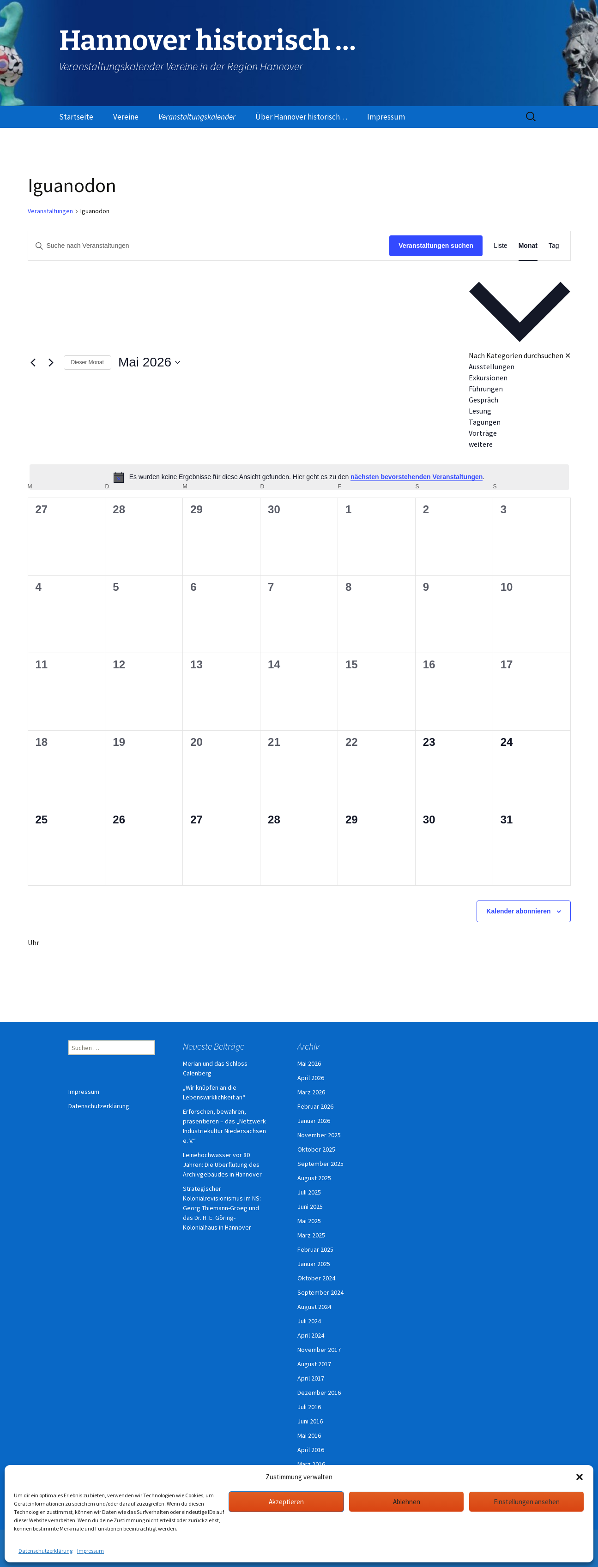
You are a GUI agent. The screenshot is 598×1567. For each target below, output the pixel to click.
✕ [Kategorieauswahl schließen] (568, 355)
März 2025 (311, 1235)
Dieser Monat (87, 362)
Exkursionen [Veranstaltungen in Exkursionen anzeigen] (488, 377)
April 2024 (310, 1335)
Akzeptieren (286, 1501)
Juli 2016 (309, 1407)
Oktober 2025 (316, 1149)
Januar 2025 (313, 1264)
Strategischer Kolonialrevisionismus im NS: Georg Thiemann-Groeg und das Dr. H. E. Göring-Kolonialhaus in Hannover (222, 1207)
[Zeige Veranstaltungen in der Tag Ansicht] (554, 245)
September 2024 (320, 1292)
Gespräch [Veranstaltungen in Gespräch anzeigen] (483, 399)
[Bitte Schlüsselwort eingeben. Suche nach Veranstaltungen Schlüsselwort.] (209, 245)
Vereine (126, 117)
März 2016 (311, 1464)
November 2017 (319, 1349)
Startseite (76, 117)
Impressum (90, 1550)
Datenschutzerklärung (45, 1550)
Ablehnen (406, 1501)
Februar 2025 (315, 1249)
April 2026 (310, 1078)
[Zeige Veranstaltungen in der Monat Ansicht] (528, 245)
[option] (520, 366)
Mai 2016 (309, 1435)
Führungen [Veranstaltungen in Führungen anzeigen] (486, 388)
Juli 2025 (309, 1192)
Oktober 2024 (316, 1278)
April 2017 (310, 1378)
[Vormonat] (33, 362)
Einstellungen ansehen (527, 1501)
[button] (579, 1477)
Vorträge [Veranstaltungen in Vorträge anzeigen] (483, 433)
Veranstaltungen (50, 211)
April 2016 (310, 1450)
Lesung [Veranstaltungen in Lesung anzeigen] (480, 410)
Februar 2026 (315, 1106)
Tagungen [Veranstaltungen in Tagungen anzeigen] (485, 421)
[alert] (299, 477)
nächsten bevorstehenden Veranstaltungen (416, 476)
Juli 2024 (309, 1321)
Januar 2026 (313, 1121)
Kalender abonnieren (518, 911)
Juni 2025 (310, 1206)
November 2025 (319, 1135)
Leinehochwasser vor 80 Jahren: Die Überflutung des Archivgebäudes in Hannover (222, 1164)
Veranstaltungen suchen (436, 245)
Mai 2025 (309, 1221)
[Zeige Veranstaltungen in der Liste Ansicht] (500, 245)
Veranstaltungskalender (197, 117)
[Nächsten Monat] (51, 362)
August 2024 (314, 1307)
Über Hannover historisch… (301, 117)
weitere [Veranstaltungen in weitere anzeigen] (481, 444)
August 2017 (314, 1364)
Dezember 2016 (319, 1392)
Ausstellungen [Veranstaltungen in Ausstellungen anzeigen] (491, 366)
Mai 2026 (309, 1063)
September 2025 (320, 1163)
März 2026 (311, 1092)
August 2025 (314, 1178)
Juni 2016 (310, 1421)
